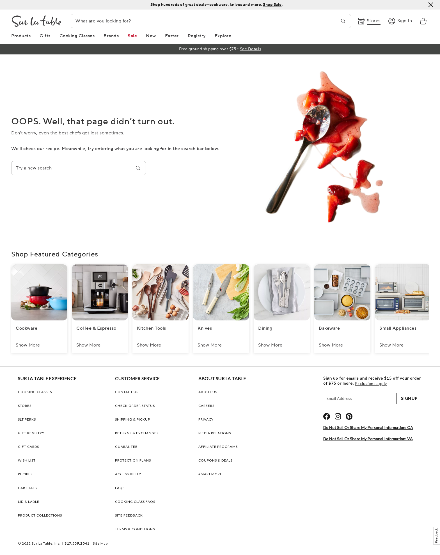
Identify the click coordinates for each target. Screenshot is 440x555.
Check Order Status (135, 405)
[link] (423, 21)
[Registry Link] (197, 36)
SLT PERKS (27, 419)
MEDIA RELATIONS (214, 433)
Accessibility (128, 474)
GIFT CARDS (28, 446)
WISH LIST (27, 460)
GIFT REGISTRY (31, 433)
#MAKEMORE (210, 474)
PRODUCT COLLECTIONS (40, 515)
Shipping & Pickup (132, 419)
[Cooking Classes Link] (77, 36)
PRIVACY (206, 419)
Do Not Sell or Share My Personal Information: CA (368, 427)
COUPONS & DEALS (215, 460)
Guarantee (126, 446)
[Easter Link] (172, 36)
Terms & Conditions (135, 529)
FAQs (120, 488)
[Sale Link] (132, 36)
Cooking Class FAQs (135, 501)
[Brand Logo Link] (36, 21)
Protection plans (133, 460)
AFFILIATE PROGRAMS (218, 446)
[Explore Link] (223, 36)
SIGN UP (409, 398)
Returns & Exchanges (137, 433)
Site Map (100, 543)
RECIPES (25, 474)
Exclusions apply (371, 383)
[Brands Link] (111, 36)
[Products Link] (21, 36)
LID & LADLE (28, 501)
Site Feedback (129, 515)
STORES (24, 405)
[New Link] (151, 36)
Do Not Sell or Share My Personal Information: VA (368, 438)
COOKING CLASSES (35, 392)
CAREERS (206, 405)
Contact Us (126, 392)
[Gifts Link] (45, 36)
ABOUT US (207, 392)
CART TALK (27, 488)
